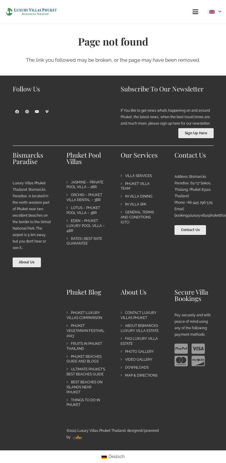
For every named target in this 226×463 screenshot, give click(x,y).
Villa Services (138, 176)
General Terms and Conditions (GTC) (137, 217)
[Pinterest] (27, 111)
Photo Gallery (139, 352)
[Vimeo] (47, 111)
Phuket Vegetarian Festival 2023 (85, 331)
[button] (195, 12)
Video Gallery (138, 359)
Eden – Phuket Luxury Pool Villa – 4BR (86, 226)
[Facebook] (17, 111)
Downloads (137, 367)
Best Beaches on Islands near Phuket (84, 387)
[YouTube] (37, 111)
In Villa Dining (138, 196)
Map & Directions (141, 375)
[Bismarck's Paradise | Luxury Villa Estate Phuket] (31, 11)
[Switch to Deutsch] (113, 456)
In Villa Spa (135, 204)
